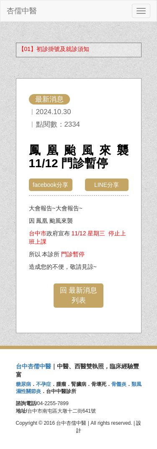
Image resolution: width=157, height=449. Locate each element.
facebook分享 (50, 184)
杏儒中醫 (22, 11)
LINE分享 (106, 184)
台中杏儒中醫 (33, 366)
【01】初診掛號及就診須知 (54, 49)
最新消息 (49, 99)
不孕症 (43, 384)
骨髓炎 (118, 384)
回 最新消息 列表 (79, 295)
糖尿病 (23, 384)
